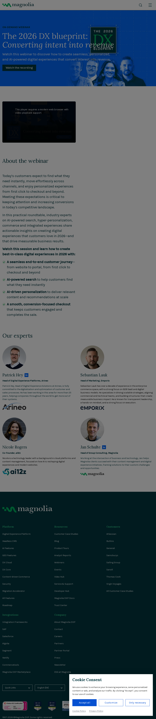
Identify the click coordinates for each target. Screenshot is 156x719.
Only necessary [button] (137, 702)
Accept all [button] (84, 702)
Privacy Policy (96, 711)
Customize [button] (111, 702)
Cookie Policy (79, 711)
